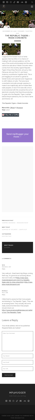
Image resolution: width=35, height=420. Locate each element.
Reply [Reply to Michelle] (3, 294)
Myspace (19, 108)
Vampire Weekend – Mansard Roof (15, 222)
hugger (21, 31)
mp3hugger (17, 392)
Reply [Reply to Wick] (3, 269)
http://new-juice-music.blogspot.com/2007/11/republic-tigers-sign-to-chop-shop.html (16, 280)
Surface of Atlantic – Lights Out (14, 229)
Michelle (4, 290)
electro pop (6, 236)
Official (12, 108)
